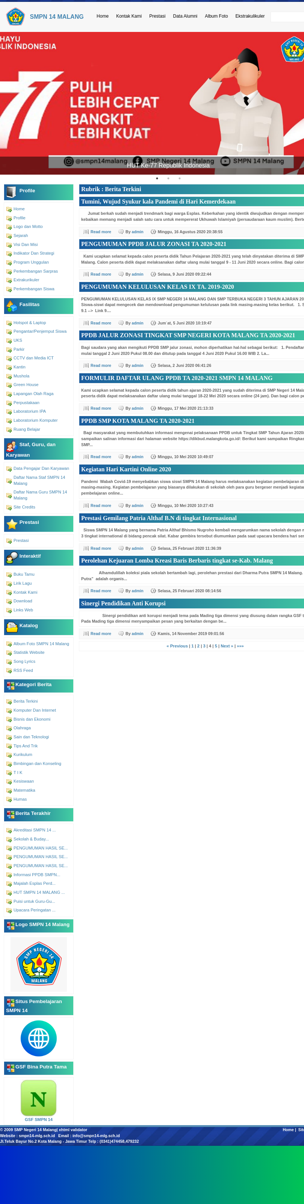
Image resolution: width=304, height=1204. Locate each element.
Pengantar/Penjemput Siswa (40, 331)
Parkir (19, 349)
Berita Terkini (26, 701)
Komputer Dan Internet (35, 710)
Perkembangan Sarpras (36, 271)
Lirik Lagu (23, 583)
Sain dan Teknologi (31, 737)
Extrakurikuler (26, 280)
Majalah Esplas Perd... (35, 883)
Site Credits (24, 507)
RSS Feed (23, 670)
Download (23, 601)
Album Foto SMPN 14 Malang (41, 643)
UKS (18, 340)
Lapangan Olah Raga (33, 393)
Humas (20, 799)
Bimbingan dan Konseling (37, 763)
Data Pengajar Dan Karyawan (41, 468)
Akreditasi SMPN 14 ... (35, 830)
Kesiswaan (24, 781)
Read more (101, 231)
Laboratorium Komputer (36, 420)
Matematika (24, 790)
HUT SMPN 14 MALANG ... (39, 892)
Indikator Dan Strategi (34, 253)
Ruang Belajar (27, 429)
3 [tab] (179, 178)
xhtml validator (73, 1129)
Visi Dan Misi (26, 244)
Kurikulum (23, 754)
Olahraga (22, 728)
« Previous (177, 646)
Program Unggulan (31, 262)
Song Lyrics (24, 661)
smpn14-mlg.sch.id (37, 1135)
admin (138, 231)
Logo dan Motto (28, 226)
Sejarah (21, 235)
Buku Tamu (24, 574)
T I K (18, 772)
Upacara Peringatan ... (35, 910)
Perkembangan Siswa (34, 289)
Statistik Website (29, 652)
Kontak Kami (129, 16)
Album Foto (216, 16)
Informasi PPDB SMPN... (37, 874)
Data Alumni (185, 16)
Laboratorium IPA (30, 411)
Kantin (20, 367)
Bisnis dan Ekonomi (32, 719)
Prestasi (157, 16)
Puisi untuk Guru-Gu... (34, 901)
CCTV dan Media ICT (34, 358)
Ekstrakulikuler (250, 16)
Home (103, 16)
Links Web (23, 610)
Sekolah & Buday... (31, 839)
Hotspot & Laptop (30, 322)
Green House (26, 384)
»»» (240, 646)
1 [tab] (157, 178)
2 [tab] (168, 178)
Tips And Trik (26, 746)
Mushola (21, 376)
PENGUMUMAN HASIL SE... (41, 848)
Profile (20, 218)
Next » (227, 646)
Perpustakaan (26, 402)
